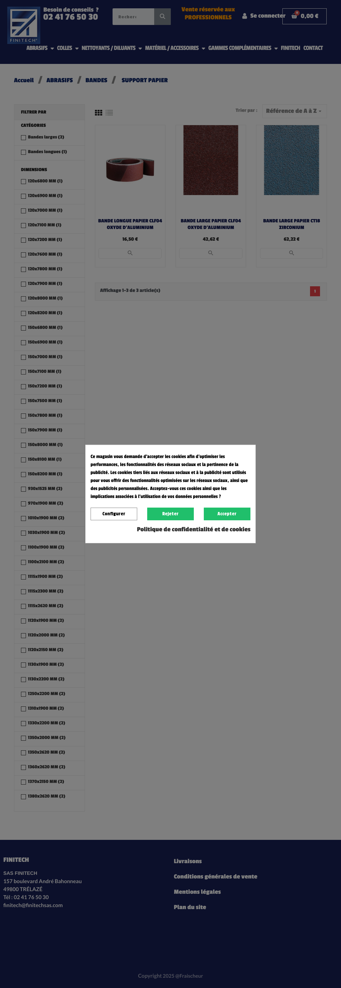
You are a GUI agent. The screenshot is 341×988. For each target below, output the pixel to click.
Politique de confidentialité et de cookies (193, 529)
